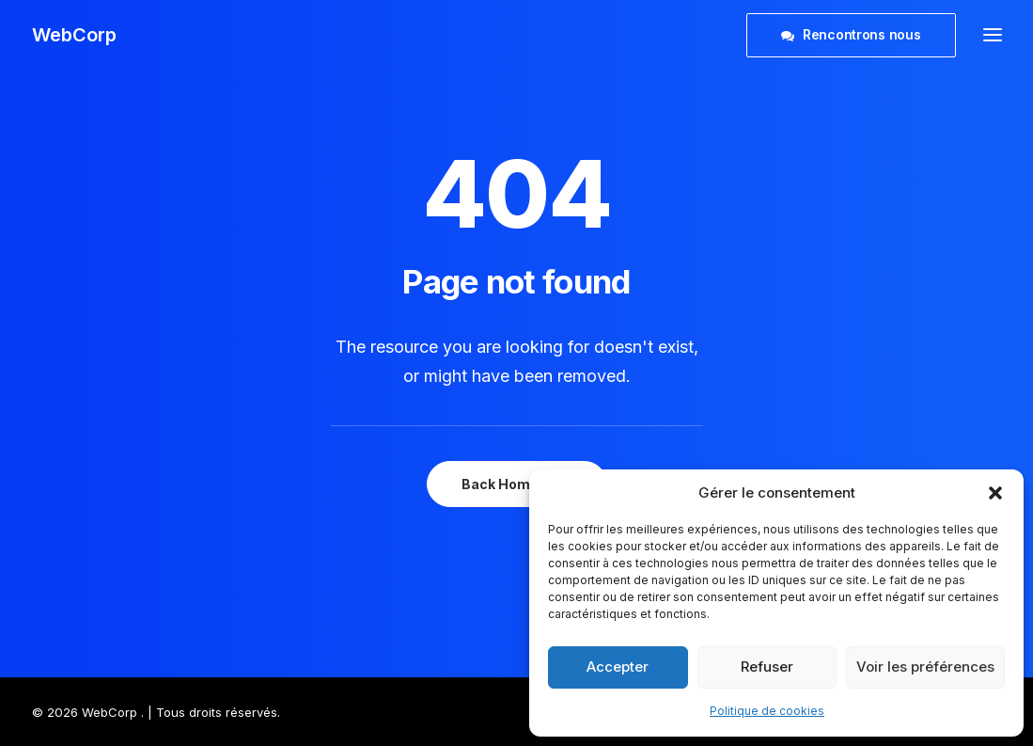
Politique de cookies (767, 711)
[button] (995, 493)
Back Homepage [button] (517, 484)
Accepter (618, 666)
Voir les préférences (925, 666)
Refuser (767, 666)
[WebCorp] (74, 34)
